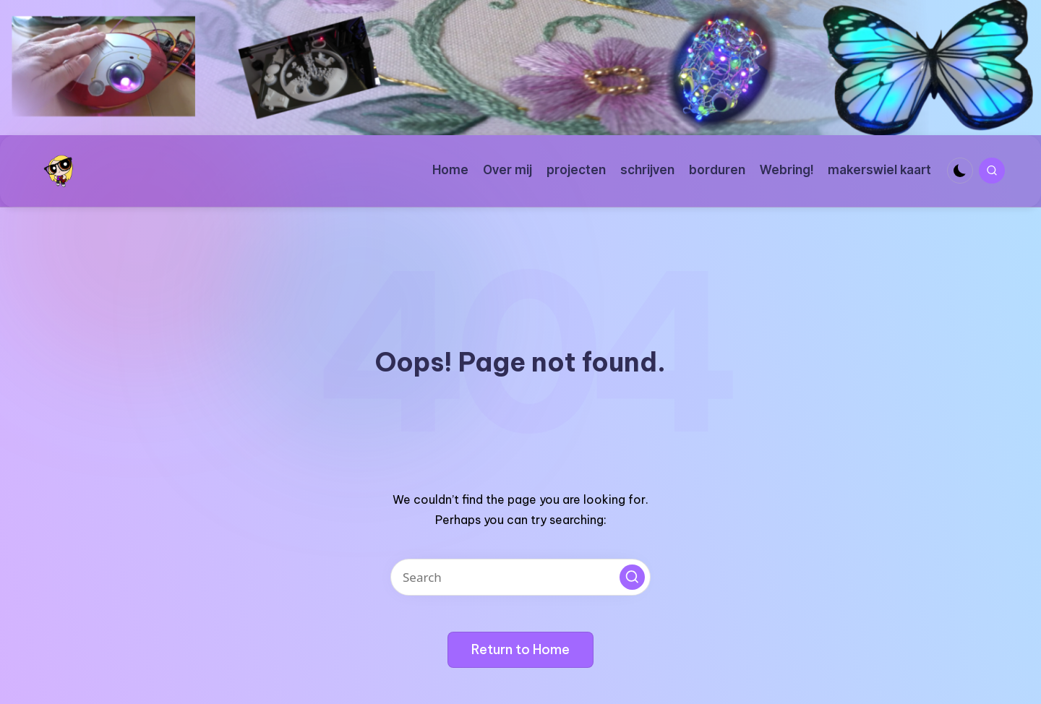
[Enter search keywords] (520, 577)
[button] (632, 577)
